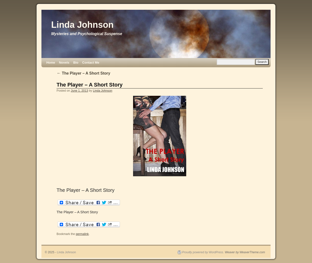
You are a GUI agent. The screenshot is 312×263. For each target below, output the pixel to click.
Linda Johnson (82, 25)
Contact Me (90, 62)
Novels (64, 62)
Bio (75, 62)
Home (50, 62)
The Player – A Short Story (83, 73)
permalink (82, 234)
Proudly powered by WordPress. (203, 252)
